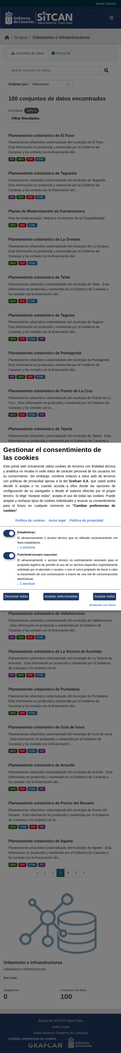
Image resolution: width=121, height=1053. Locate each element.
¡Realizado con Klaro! (102, 605)
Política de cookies (30, 520)
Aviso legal (57, 520)
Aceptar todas (105, 596)
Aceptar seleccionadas (61, 596)
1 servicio (26, 547)
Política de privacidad (86, 520)
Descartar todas (16, 596)
